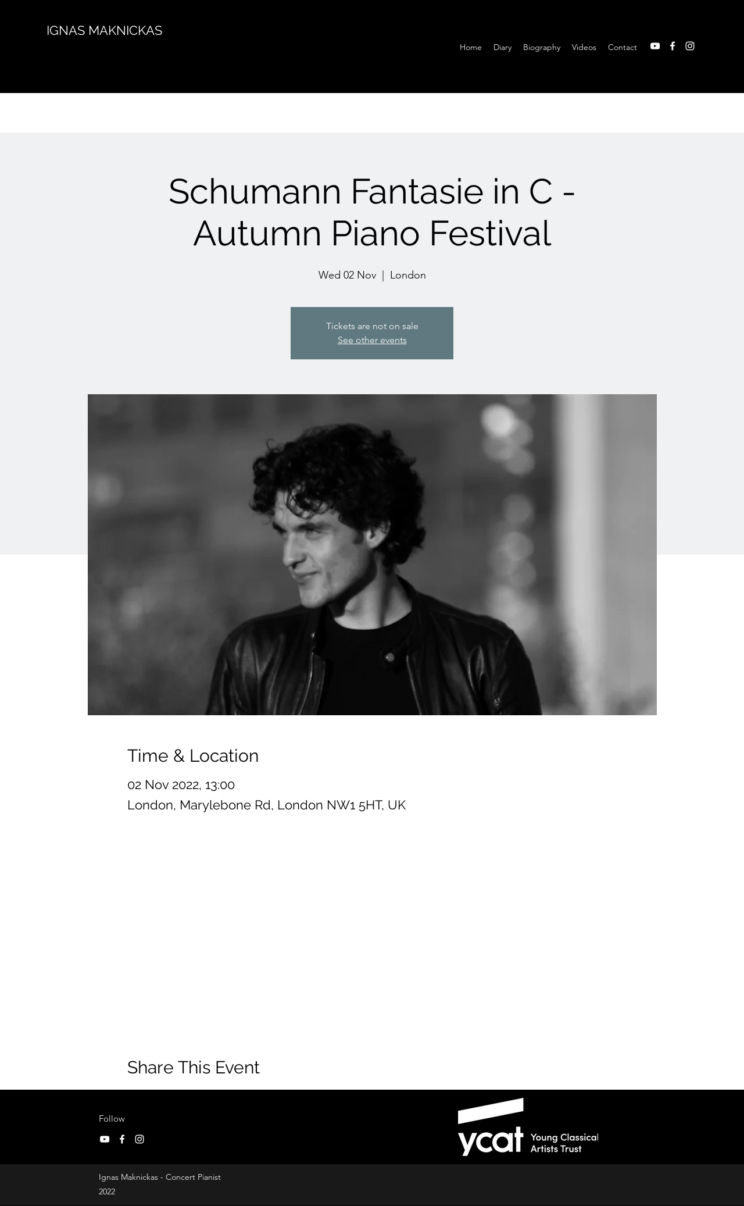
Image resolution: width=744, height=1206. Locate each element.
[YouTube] (655, 46)
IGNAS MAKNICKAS (104, 30)
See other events (372, 339)
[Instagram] (690, 46)
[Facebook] (672, 46)
